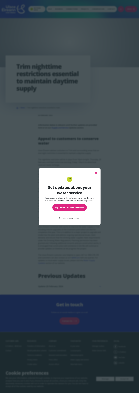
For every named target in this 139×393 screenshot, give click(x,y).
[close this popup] (96, 173)
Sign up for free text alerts (69, 207)
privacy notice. (73, 218)
